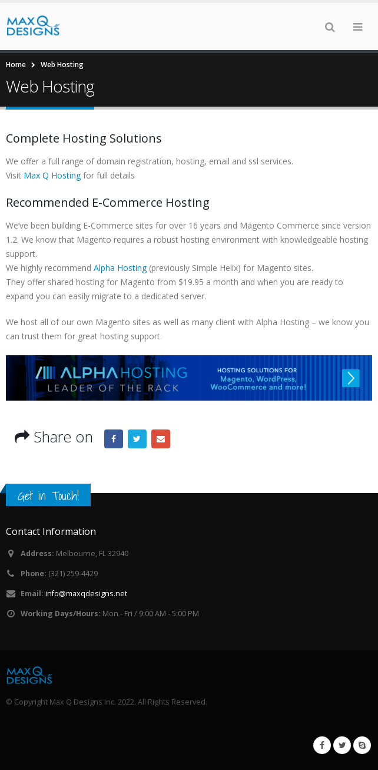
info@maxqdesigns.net (86, 594)
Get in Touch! (48, 495)
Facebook (113, 438)
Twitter (137, 438)
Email (160, 438)
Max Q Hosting (53, 175)
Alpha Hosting (120, 267)
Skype (362, 745)
